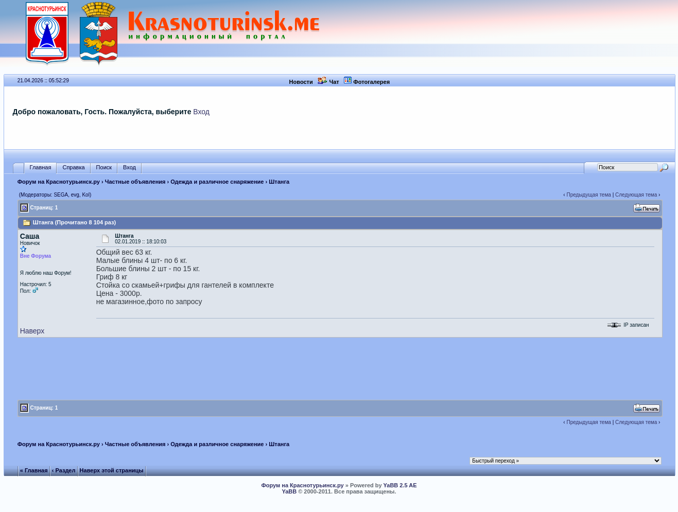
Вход (201, 112)
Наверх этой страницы (112, 470)
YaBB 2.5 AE (400, 485)
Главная (41, 167)
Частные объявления (135, 182)
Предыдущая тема (588, 195)
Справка (73, 167)
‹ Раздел (64, 470)
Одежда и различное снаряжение (217, 182)
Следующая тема (636, 195)
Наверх (32, 331)
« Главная (34, 470)
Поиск (104, 167)
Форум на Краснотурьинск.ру (59, 182)
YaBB (289, 491)
